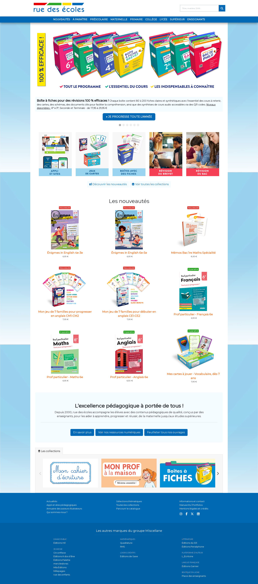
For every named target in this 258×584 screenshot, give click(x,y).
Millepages (59, 571)
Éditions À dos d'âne (64, 556)
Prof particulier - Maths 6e (65, 377)
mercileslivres (60, 563)
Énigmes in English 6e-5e (129, 252)
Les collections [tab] (49, 451)
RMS (122, 546)
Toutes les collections (127, 505)
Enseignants (196, 19)
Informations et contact (192, 501)
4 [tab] (131, 125)
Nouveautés (61, 19)
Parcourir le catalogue (128, 508)
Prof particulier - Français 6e (193, 314)
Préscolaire (99, 19)
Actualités (52, 501)
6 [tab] (138, 125)
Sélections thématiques (129, 501)
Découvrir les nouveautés (108, 184)
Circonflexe (59, 553)
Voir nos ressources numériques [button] (119, 432)
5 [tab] (134, 125)
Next (217, 473)
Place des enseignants (194, 576)
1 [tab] (120, 125)
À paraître (80, 19)
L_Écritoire (187, 556)
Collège (151, 19)
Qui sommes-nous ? (57, 512)
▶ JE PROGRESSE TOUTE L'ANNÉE (129, 116)
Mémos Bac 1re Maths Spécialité (193, 252)
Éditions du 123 (189, 543)
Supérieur (177, 19)
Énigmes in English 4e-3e (65, 252)
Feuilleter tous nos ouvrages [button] (166, 432)
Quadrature (126, 543)
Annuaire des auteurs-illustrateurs (64, 508)
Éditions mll (59, 543)
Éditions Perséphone (193, 546)
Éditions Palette (61, 560)
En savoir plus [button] (82, 432)
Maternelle (118, 19)
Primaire (136, 19)
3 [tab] (127, 125)
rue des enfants (61, 574)
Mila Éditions (59, 567)
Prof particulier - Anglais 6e (129, 377)
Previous (40, 473)
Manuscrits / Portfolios (191, 505)
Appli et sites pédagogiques (62, 505)
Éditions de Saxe (129, 556)
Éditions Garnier (190, 566)
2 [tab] (124, 125)
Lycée (163, 19)
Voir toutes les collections (150, 184)
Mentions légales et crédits (194, 508)
